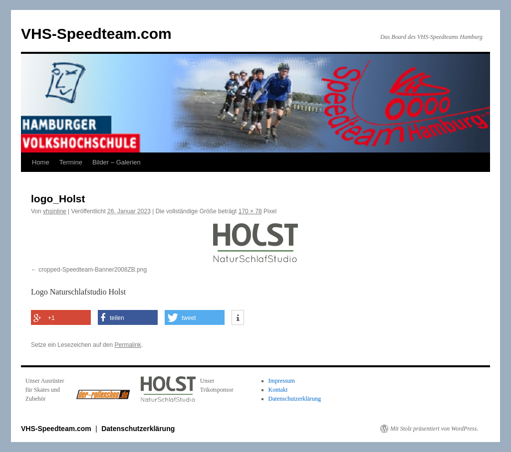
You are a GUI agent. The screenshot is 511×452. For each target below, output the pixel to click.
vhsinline (54, 211)
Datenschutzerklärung (294, 398)
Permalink (127, 344)
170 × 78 (250, 211)
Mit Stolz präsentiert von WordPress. (434, 428)
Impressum (281, 380)
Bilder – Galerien (116, 162)
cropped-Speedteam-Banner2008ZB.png (92, 269)
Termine (70, 162)
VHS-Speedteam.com (96, 33)
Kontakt (278, 389)
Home (40, 162)
